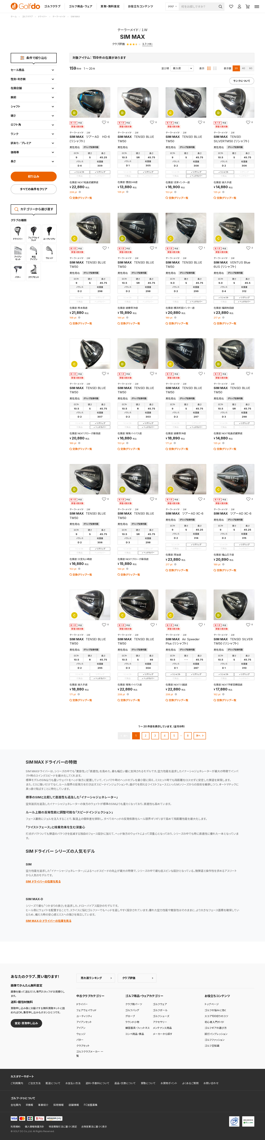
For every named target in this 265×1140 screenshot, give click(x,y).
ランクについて (241, 80)
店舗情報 (74, 1104)
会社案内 (16, 1104)
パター (80, 1039)
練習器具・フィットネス (137, 1027)
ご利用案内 (17, 1083)
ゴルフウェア (160, 1004)
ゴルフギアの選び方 (216, 1027)
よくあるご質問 (190, 1083)
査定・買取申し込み (26, 1023)
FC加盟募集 (91, 1104)
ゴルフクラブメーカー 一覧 (89, 1053)
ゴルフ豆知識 (212, 1045)
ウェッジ (81, 1033)
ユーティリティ (84, 1016)
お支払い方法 (73, 1083)
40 (243, 68)
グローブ (130, 1016)
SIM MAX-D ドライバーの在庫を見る (48, 921)
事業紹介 (43, 1104)
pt (74, 192)
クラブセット (83, 1045)
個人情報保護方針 (34, 1126)
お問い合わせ (211, 1083)
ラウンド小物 (132, 1022)
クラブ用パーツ (133, 1004)
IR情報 (29, 1104)
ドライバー (82, 1004)
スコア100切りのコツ (216, 1016)
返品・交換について (125, 1083)
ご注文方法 (34, 1083)
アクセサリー (160, 1022)
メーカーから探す (162, 1033)
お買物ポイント (169, 1083)
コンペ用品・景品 (134, 1033)
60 (250, 68)
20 (236, 68)
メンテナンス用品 (162, 1027)
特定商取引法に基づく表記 (63, 1126)
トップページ (212, 1004)
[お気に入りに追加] (105, 122)
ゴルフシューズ (161, 1016)
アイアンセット (84, 1022)
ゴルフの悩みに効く (215, 1010)
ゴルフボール (160, 1010)
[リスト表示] (215, 68)
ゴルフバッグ (132, 1010)
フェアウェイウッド (86, 1010)
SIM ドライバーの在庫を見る (43, 881)
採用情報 (58, 1104)
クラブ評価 (128, 978)
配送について (53, 1083)
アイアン (80, 1027)
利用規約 (15, 1126)
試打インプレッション (216, 1033)
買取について (148, 1083)
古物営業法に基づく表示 (94, 1126)
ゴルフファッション (215, 1039)
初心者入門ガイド (214, 1022)
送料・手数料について (97, 1083)
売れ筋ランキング (91, 978)
